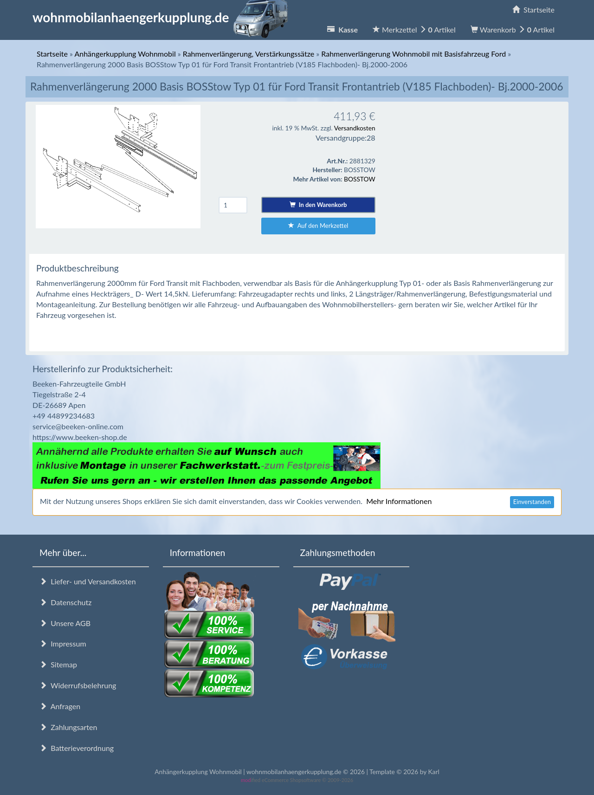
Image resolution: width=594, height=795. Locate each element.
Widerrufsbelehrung (77, 685)
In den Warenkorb (318, 204)
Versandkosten (354, 128)
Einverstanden (532, 501)
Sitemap (58, 664)
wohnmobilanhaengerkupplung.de (162, 17)
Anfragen (59, 706)
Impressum (62, 643)
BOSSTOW (359, 179)
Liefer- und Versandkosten (87, 581)
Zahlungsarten (68, 727)
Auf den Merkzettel (318, 225)
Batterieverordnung (76, 747)
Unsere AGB (64, 623)
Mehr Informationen (399, 501)
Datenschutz (65, 602)
